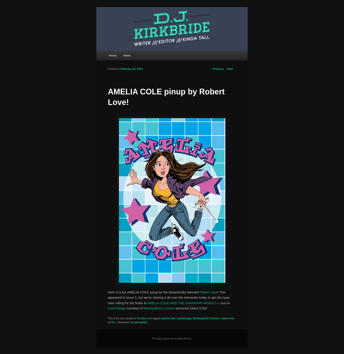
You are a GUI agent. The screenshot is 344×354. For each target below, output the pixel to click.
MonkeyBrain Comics (159, 308)
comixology (184, 318)
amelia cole (168, 318)
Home (113, 55)
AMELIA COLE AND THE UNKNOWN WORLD (181, 303)
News (127, 55)
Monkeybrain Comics (206, 318)
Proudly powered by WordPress (172, 338)
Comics (141, 318)
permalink (141, 322)
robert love (227, 318)
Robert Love (208, 292)
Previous (216, 68)
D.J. (113, 322)
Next (231, 68)
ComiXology (116, 308)
